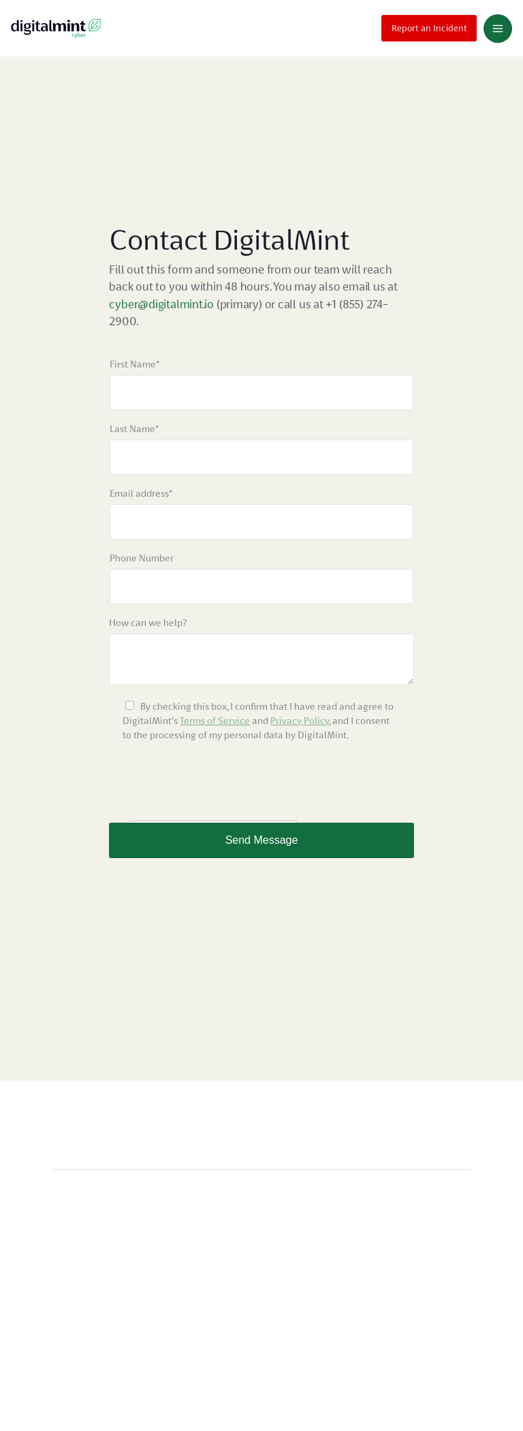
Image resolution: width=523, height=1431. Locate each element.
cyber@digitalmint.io (162, 304)
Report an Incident (429, 27)
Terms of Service (215, 720)
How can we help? (148, 622)
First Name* (134, 364)
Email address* (141, 493)
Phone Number (142, 558)
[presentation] (212, 782)
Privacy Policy (299, 720)
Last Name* (134, 428)
